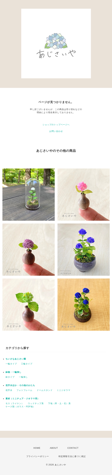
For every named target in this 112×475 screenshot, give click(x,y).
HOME (36, 448)
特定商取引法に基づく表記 (72, 456)
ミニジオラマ (63, 390)
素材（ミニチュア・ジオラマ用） (23, 398)
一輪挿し (23, 377)
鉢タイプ (10, 377)
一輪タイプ (11, 364)
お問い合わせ (56, 131)
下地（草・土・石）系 (59, 403)
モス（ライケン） (15, 403)
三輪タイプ (26, 364)
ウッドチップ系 (36, 403)
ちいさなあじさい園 (16, 359)
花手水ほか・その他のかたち (20, 385)
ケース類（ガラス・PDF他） (20, 406)
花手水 (9, 390)
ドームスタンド (45, 390)
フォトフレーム (24, 390)
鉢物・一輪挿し (13, 372)
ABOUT (54, 448)
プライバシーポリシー (37, 456)
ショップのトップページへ (56, 124)
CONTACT (73, 448)
